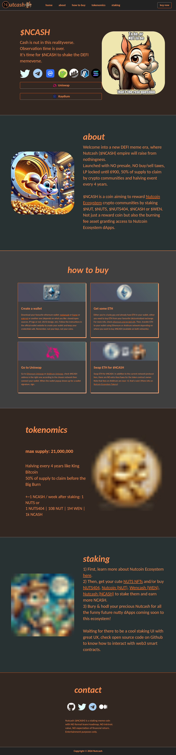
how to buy (78, 5)
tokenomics (98, 5)
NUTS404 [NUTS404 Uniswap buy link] (91, 587)
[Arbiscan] (85, 74)
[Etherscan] (74, 74)
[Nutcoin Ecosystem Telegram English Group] (94, 707)
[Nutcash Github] (72, 707)
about (62, 5)
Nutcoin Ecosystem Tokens (105, 384)
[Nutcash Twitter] (25, 74)
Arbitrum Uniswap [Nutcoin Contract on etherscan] (55, 373)
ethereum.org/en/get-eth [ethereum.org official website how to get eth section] (124, 322)
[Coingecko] (63, 74)
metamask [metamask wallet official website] (64, 314)
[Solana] (96, 74)
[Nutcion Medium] (104, 707)
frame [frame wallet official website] (75, 314)
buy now (164, 5)
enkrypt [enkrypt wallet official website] (24, 318)
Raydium (61, 96)
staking (116, 5)
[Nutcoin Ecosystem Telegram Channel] (37, 74)
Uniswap (61, 85)
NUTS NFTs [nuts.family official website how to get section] (133, 581)
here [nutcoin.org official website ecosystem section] (87, 575)
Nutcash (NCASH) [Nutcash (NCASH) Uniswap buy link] (98, 594)
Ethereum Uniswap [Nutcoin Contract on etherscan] (35, 373)
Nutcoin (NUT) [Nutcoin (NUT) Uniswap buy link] (115, 587)
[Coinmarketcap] (50, 74)
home (49, 5)
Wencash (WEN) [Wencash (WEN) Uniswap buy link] (143, 587)
